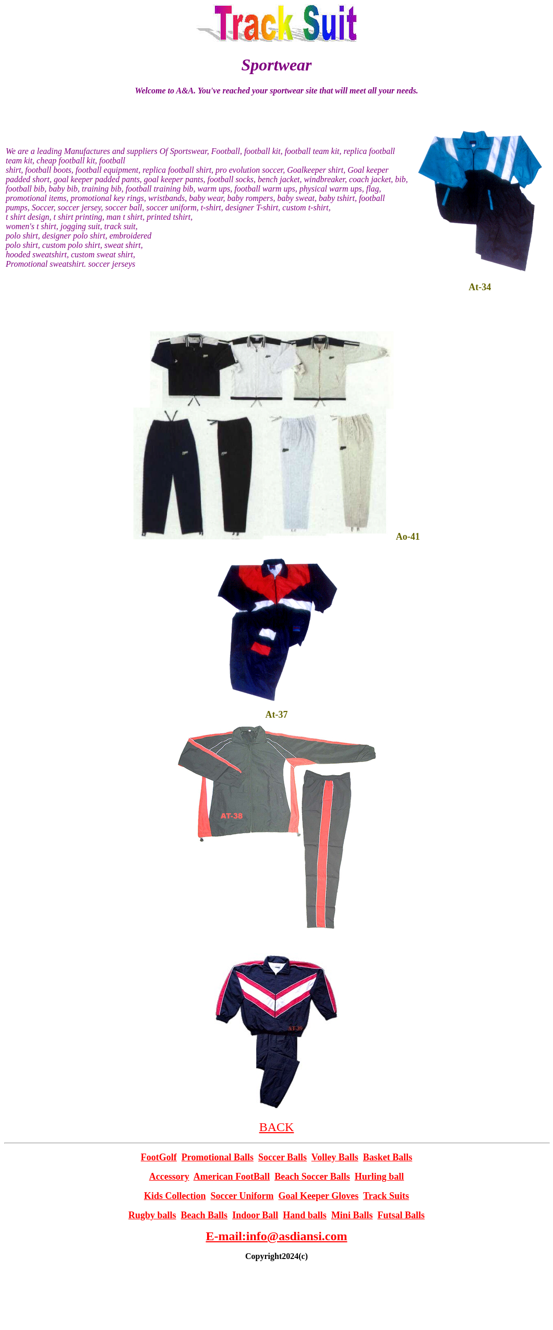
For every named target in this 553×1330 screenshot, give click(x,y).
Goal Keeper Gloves (319, 1196)
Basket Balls (388, 1157)
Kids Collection (175, 1196)
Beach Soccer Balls (312, 1176)
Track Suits (386, 1196)
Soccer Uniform (241, 1196)
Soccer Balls (282, 1157)
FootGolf (159, 1157)
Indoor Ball (255, 1215)
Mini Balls (352, 1215)
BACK (276, 1127)
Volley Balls (334, 1157)
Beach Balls (204, 1215)
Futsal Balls (401, 1215)
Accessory (169, 1176)
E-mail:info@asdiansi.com (276, 1236)
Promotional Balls (218, 1157)
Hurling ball (379, 1176)
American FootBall (232, 1176)
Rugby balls (152, 1215)
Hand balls (305, 1215)
